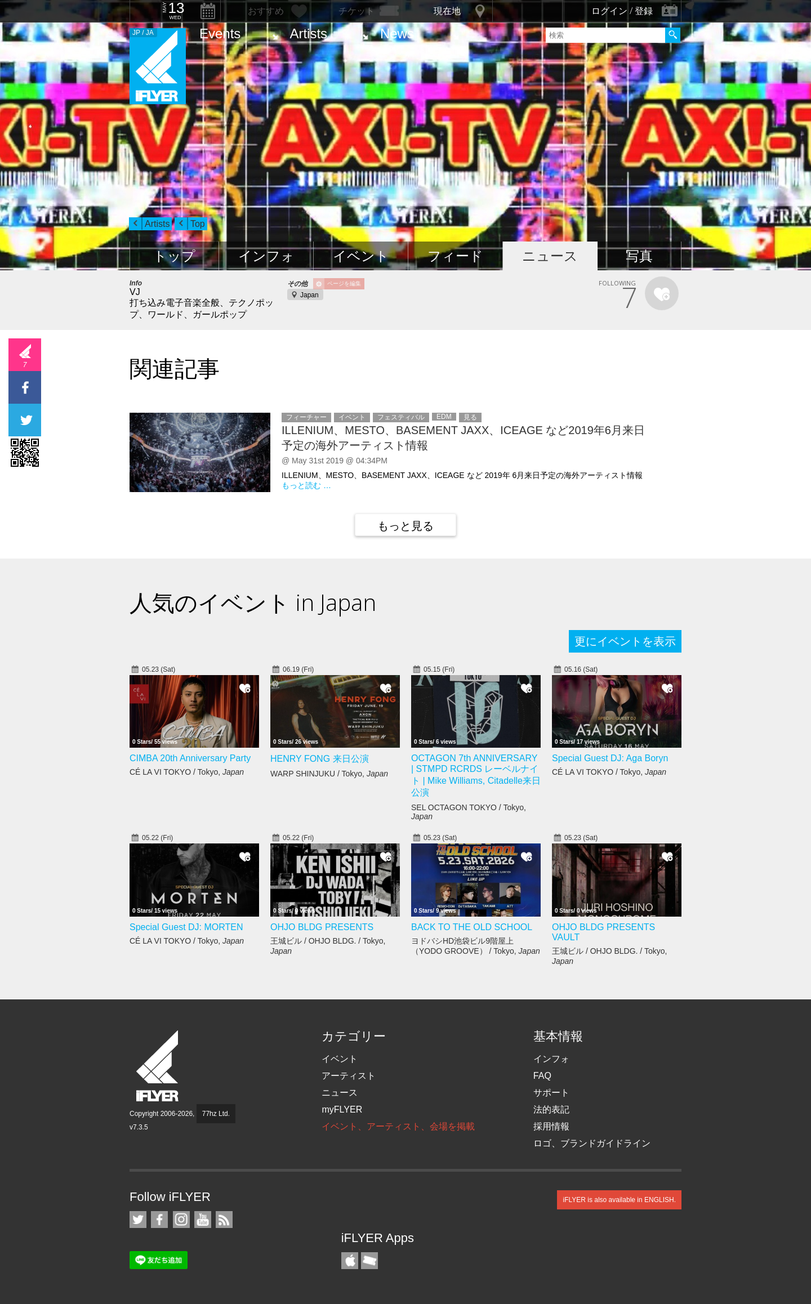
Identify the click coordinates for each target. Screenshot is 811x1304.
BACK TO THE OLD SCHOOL (471, 927)
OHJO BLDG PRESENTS (321, 927)
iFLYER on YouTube (202, 1219)
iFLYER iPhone (349, 1260)
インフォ (266, 256)
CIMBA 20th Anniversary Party (190, 758)
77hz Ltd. (216, 1114)
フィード (455, 256)
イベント (361, 256)
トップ (174, 256)
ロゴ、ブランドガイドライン (591, 1143)
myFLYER (342, 1109)
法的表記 (551, 1109)
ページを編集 (344, 283)
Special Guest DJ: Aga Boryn (610, 758)
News (397, 33)
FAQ (542, 1075)
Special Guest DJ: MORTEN (186, 927)
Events (219, 33)
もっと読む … (306, 485)
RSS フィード (224, 1219)
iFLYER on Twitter (138, 1219)
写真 (639, 256)
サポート (551, 1092)
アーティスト (349, 1075)
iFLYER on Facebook (159, 1219)
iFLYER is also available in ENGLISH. (619, 1200)
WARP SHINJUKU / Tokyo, (329, 773)
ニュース (550, 256)
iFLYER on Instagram (181, 1219)
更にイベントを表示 (625, 641)
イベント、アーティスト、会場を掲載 (398, 1126)
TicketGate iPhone (369, 1260)
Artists (308, 33)
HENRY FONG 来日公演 (319, 758)
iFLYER (158, 1066)
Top (197, 224)
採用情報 (551, 1126)
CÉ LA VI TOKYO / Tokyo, (187, 771)
